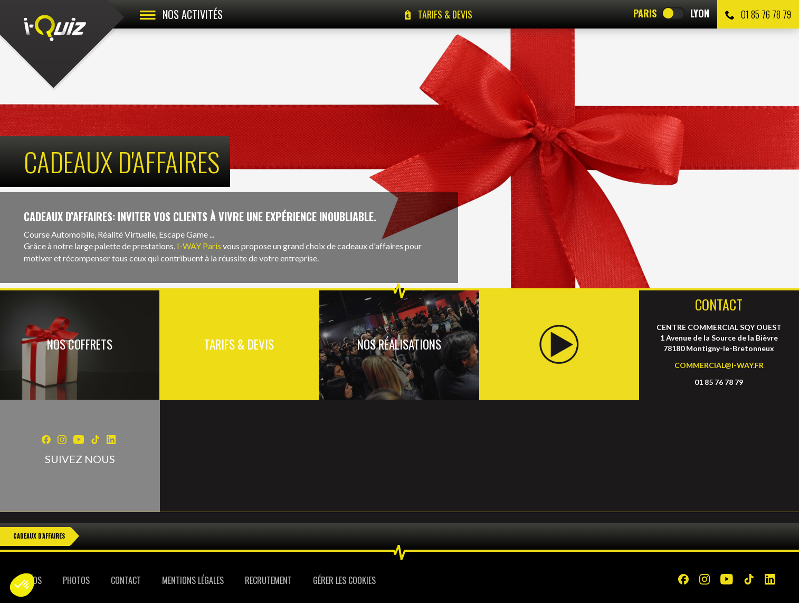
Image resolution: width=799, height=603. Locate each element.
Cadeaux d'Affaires (39, 536)
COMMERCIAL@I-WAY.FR (719, 365)
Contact (126, 580)
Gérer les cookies (344, 580)
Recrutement (268, 580)
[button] (22, 585)
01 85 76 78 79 (758, 14)
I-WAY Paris (199, 246)
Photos (76, 580)
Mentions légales (193, 580)
